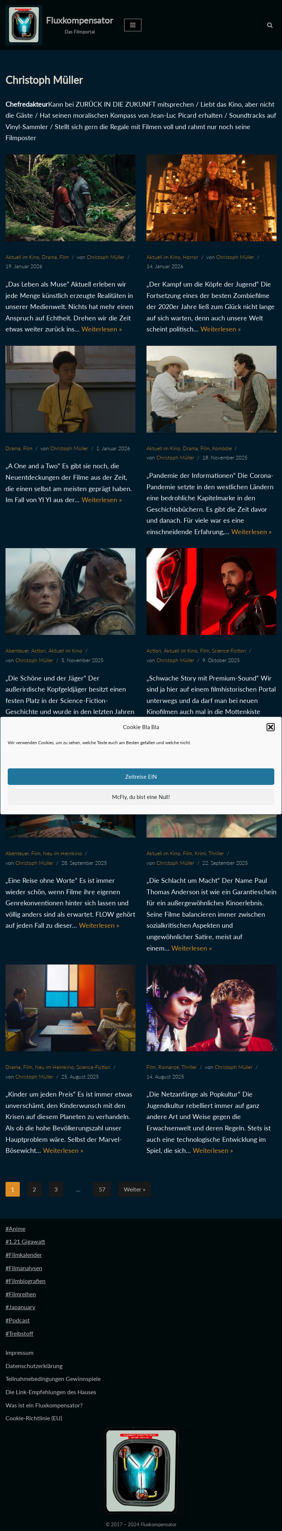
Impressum (19, 1352)
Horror (190, 257)
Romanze (168, 1067)
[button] (270, 727)
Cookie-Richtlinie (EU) (34, 1418)
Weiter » (134, 1189)
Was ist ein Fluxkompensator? (44, 1405)
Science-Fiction (229, 651)
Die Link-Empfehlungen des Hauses (51, 1392)
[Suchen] (270, 25)
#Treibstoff (19, 1333)
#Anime (15, 1228)
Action (38, 651)
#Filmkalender (24, 1254)
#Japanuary (20, 1307)
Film (64, 257)
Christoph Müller (105, 257)
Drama (49, 257)
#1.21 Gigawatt (25, 1241)
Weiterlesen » (102, 329)
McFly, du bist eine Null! (141, 796)
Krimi (200, 853)
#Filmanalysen (24, 1267)
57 (102, 1189)
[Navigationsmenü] (132, 25)
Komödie (222, 448)
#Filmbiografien (26, 1281)
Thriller (216, 853)
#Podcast (18, 1320)
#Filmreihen (21, 1294)
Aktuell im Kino (22, 257)
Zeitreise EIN (141, 776)
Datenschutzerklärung (34, 1366)
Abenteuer (17, 651)
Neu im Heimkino (62, 853)
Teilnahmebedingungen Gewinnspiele (53, 1378)
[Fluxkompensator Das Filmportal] (59, 25)
